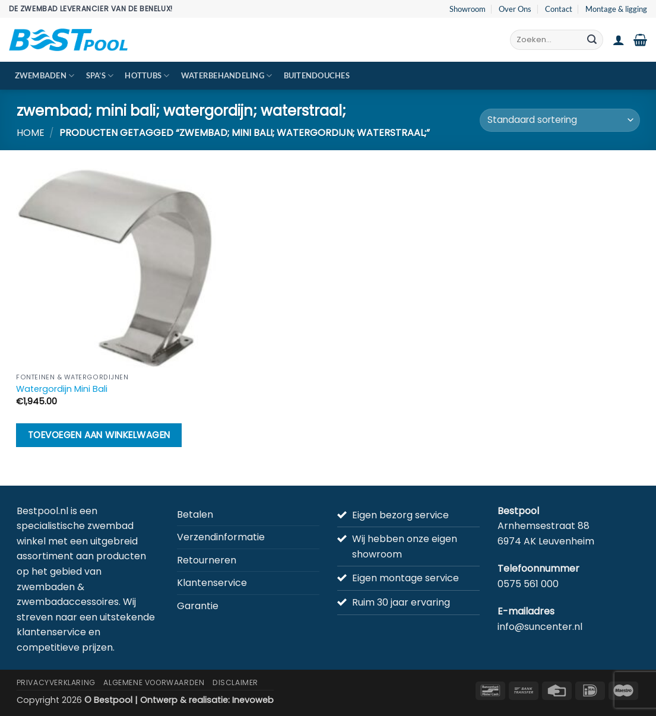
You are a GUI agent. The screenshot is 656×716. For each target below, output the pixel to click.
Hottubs (147, 75)
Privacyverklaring (56, 682)
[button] (619, 40)
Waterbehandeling (226, 75)
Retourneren (206, 560)
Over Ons (515, 9)
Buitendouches (317, 75)
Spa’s (100, 75)
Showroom (467, 9)
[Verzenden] (592, 40)
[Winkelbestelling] (559, 120)
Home (31, 133)
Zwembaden (45, 75)
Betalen (195, 514)
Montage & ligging (616, 9)
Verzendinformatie (221, 537)
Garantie (197, 606)
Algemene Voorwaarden (153, 682)
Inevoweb (253, 700)
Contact (558, 9)
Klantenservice (212, 583)
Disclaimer (235, 682)
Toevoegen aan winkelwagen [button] (99, 435)
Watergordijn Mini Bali (61, 389)
